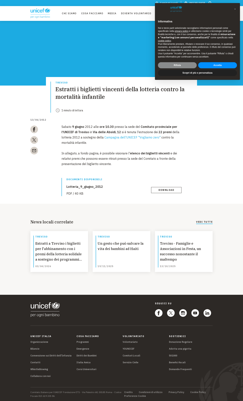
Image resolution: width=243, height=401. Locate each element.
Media (112, 13)
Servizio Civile (130, 362)
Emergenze (83, 348)
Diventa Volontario (136, 13)
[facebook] (34, 130)
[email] (34, 151)
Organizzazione (39, 341)
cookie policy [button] (164, 40)
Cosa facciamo (92, 13)
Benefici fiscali (177, 362)
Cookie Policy (198, 392)
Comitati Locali (131, 355)
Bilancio (34, 348)
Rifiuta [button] (177, 65)
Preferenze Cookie (135, 396)
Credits (128, 392)
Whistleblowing (39, 369)
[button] (235, 9)
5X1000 (173, 355)
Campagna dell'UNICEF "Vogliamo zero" (132, 137)
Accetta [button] (217, 65)
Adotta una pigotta (180, 348)
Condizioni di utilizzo (151, 392)
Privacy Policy (176, 392)
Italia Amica (84, 362)
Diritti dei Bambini (86, 355)
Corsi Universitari (86, 369)
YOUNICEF (128, 348)
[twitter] (34, 140)
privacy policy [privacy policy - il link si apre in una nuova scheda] (182, 31)
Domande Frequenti (180, 369)
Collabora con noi (40, 376)
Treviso (61, 83)
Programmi (83, 341)
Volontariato (130, 341)
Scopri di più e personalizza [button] (197, 73)
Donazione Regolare (180, 341)
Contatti (35, 362)
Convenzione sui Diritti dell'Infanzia (51, 355)
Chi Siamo (69, 13)
